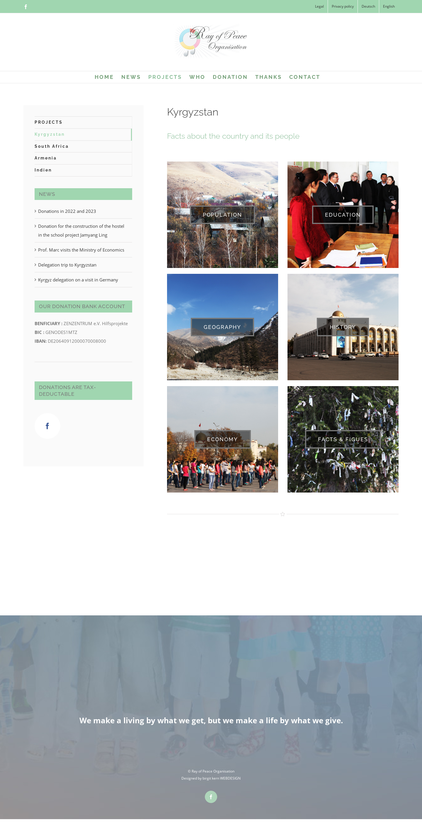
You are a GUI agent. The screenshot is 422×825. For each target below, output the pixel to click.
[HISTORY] (343, 327)
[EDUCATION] (343, 215)
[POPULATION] (222, 215)
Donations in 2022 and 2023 (67, 211)
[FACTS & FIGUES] (343, 439)
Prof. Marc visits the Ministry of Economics (81, 250)
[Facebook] (47, 426)
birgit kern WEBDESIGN (222, 778)
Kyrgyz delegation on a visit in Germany (78, 280)
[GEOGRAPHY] (222, 327)
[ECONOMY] (222, 439)
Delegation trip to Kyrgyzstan (67, 265)
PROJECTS (49, 122)
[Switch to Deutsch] (368, 6)
